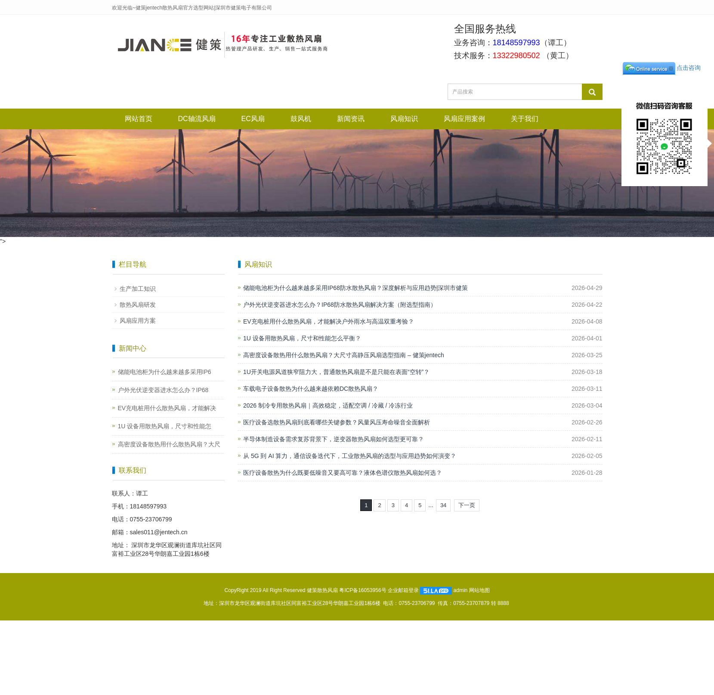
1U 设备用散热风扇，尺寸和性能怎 (165, 426)
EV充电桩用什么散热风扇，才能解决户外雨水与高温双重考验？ (328, 321)
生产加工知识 (138, 288)
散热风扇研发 (138, 304)
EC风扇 (253, 118)
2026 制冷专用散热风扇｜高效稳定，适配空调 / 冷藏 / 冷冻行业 (328, 405)
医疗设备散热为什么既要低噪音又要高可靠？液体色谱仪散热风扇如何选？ (342, 472)
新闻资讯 (351, 118)
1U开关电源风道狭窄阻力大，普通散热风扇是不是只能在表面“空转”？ (336, 371)
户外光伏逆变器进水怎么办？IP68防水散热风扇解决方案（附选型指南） (339, 304)
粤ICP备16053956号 (362, 590)
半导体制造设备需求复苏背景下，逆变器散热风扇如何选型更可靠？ (333, 439)
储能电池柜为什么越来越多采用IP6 (164, 371)
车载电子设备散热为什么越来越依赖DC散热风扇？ (310, 388)
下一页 (466, 505)
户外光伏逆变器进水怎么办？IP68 (163, 389)
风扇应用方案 (138, 320)
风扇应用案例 (464, 118)
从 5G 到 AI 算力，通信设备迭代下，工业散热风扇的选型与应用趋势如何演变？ (349, 455)
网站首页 (138, 118)
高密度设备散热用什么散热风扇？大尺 (169, 444)
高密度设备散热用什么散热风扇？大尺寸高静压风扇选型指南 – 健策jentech (343, 355)
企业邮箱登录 (403, 590)
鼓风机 (301, 118)
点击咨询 (661, 67)
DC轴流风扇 (197, 118)
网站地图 (479, 590)
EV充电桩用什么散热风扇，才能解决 (167, 408)
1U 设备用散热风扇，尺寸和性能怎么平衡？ (302, 338)
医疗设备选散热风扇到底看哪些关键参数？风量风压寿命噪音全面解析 (336, 422)
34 (443, 505)
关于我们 (524, 118)
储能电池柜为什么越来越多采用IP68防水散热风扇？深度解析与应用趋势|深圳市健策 (355, 287)
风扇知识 (404, 118)
